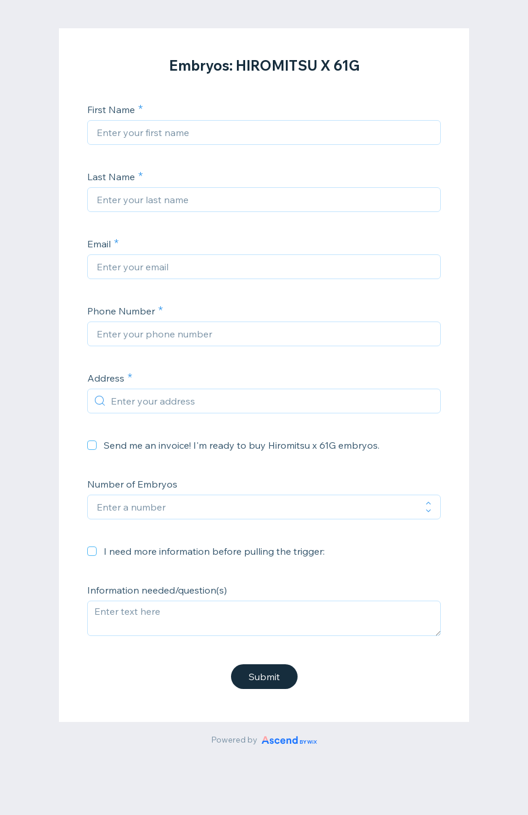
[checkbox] (92, 445)
